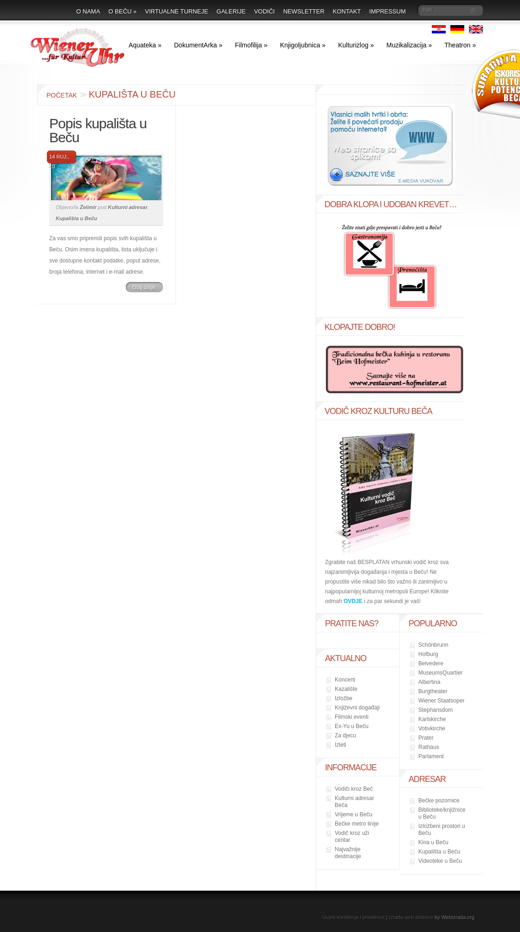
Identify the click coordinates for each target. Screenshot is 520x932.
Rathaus (428, 747)
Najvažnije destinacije (348, 853)
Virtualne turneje (176, 11)
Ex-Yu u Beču (352, 726)
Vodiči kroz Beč (354, 789)
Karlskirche (432, 719)
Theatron (460, 45)
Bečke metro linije (357, 823)
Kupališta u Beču (76, 218)
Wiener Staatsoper (441, 700)
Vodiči (264, 11)
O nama (88, 11)
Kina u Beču (433, 842)
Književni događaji (357, 707)
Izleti (340, 745)
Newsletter (304, 11)
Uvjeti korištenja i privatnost (354, 917)
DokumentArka (198, 45)
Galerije (231, 11)
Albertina (429, 682)
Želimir (88, 207)
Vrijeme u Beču (353, 814)
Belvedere (430, 663)
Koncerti (345, 679)
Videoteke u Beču (440, 861)
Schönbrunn (433, 645)
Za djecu (345, 735)
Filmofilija (251, 45)
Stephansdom (435, 710)
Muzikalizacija (409, 45)
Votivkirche (431, 728)
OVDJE (353, 601)
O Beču (123, 11)
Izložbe (343, 698)
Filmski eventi (352, 717)
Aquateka (145, 45)
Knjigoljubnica (302, 45)
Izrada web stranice (411, 917)
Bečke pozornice (439, 800)
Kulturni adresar (128, 207)
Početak (61, 95)
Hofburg (428, 654)
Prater (426, 738)
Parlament (431, 756)
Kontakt (347, 11)
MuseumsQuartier (440, 672)
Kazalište (346, 689)
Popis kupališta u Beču (98, 130)
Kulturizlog (356, 45)
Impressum (387, 11)
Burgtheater (433, 691)
